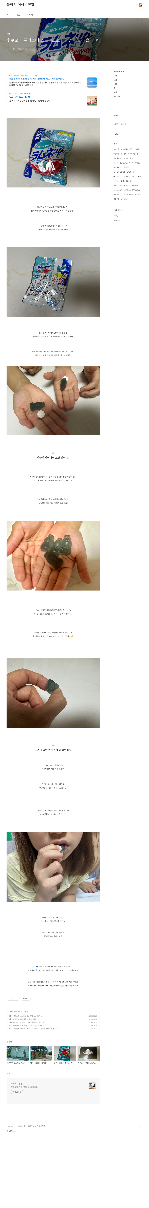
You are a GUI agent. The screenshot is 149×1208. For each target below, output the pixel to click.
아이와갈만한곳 (128, 158)
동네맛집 (138, 194)
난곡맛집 (124, 199)
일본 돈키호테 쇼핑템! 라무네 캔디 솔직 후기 (25, 1057)
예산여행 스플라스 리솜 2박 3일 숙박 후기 (24, 1051)
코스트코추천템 (119, 181)
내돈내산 (135, 185)
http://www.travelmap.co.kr (21, 75)
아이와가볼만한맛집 (120, 163)
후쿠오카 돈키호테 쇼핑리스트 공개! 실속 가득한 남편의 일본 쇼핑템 (34, 1063)
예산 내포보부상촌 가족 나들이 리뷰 (22, 1054)
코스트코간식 (118, 190)
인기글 (123, 124)
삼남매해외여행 (126, 149)
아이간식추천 (136, 176)
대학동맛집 (135, 190)
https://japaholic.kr (17, 93)
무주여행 (117, 194)
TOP (140, 1161)
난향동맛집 (131, 172)
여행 (11, 1046)
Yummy (117, 96)
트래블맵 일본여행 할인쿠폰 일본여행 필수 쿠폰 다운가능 (36, 79)
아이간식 (123, 153)
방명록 (30, 14)
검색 (135, 5)
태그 (18, 14)
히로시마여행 (118, 185)
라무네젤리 (117, 158)
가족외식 (127, 185)
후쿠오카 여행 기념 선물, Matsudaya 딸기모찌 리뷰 (28, 1060)
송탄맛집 (129, 181)
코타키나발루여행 (127, 194)
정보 (115, 84)
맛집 (115, 80)
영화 (115, 92)
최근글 (116, 124)
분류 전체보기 (119, 71)
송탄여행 (117, 149)
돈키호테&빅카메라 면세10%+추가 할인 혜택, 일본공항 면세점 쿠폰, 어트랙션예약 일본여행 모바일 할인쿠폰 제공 (45, 84)
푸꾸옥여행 (117, 176)
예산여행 (117, 199)
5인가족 (116, 153)
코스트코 (127, 190)
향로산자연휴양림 (120, 172)
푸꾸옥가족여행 (134, 163)
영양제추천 (117, 167)
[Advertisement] (53, 1007)
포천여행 (136, 149)
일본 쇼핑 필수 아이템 (19, 97)
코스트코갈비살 (133, 153)
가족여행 (126, 167)
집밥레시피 (126, 176)
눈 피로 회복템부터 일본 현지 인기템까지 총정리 (29, 100)
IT (114, 88)
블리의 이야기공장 (20, 5)
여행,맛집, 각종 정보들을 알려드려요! (24, 1122)
